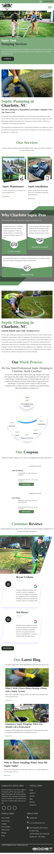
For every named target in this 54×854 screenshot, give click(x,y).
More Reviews (7, 658)
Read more (9, 710)
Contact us (7, 60)
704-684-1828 (46, 1)
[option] (27, 38)
